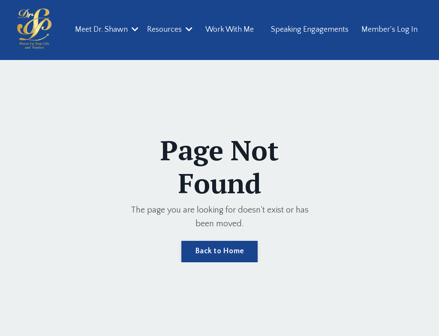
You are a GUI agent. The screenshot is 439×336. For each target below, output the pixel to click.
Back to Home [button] (219, 251)
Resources (169, 29)
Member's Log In (389, 29)
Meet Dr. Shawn (106, 29)
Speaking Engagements (310, 29)
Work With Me (229, 29)
